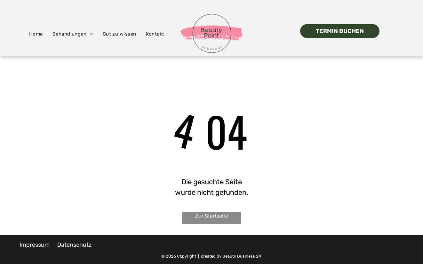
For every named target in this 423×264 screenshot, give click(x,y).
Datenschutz (74, 244)
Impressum (35, 244)
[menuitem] (36, 34)
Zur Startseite (211, 216)
